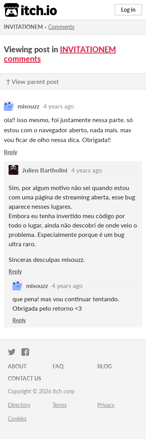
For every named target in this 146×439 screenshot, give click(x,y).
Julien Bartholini (44, 170)
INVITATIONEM (23, 26)
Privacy (105, 405)
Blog (104, 366)
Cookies (17, 418)
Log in (128, 9)
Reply (10, 152)
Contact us (24, 378)
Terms (60, 405)
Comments (61, 26)
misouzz (28, 106)
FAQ (58, 366)
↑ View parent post (32, 81)
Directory (19, 405)
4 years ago (58, 106)
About (17, 366)
